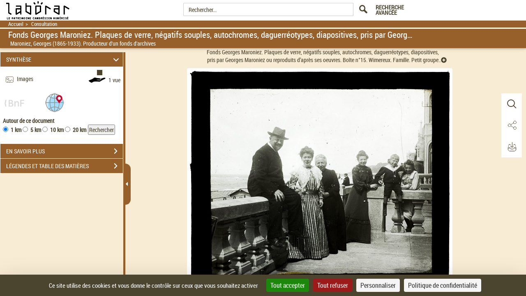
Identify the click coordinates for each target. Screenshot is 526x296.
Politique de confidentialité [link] (442, 285)
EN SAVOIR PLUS (64, 151)
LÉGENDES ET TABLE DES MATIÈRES (64, 166)
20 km (79, 130)
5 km (35, 130)
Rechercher (101, 130)
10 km (57, 130)
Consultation (44, 24)
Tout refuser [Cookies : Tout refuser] (332, 285)
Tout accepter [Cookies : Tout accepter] (287, 285)
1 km (16, 130)
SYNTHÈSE (64, 59)
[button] (54, 102)
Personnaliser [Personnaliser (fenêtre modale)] (378, 285)
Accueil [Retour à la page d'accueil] (15, 24)
